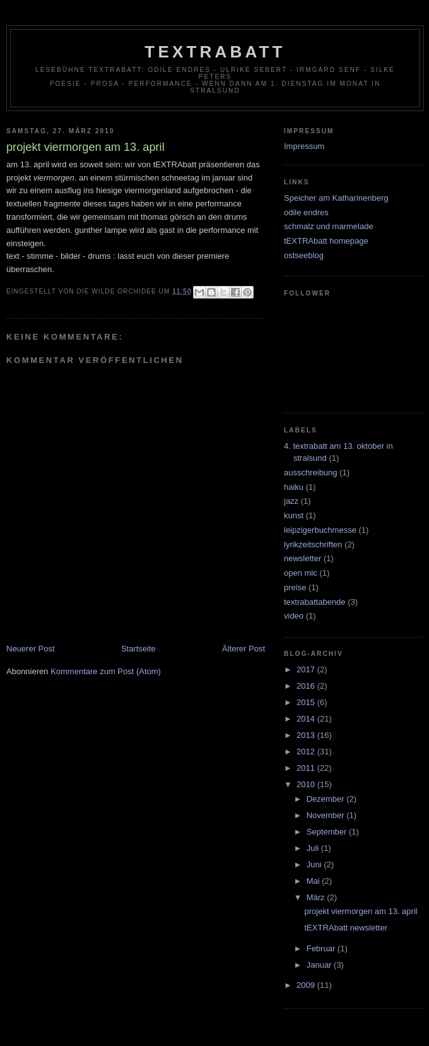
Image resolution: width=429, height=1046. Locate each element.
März (317, 897)
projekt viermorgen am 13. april (360, 911)
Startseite (138, 648)
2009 (307, 985)
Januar (320, 965)
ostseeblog (304, 255)
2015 (307, 702)
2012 (307, 751)
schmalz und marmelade (328, 226)
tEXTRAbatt (214, 51)
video (293, 616)
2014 (307, 718)
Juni (315, 864)
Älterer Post (243, 648)
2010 (307, 784)
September (328, 831)
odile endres (306, 212)
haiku (293, 487)
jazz (291, 501)
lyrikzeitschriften (313, 544)
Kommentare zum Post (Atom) (105, 671)
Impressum (304, 146)
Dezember (327, 799)
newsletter (302, 558)
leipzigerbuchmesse (320, 530)
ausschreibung (311, 472)
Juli (314, 848)
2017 (307, 669)
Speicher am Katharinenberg (336, 198)
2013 (307, 735)
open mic (300, 573)
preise (295, 587)
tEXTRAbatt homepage (326, 241)
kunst (293, 515)
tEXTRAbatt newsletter (345, 927)
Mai (314, 881)
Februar (322, 948)
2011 (307, 768)
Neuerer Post (30, 648)
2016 (307, 686)
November (327, 815)
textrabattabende (315, 602)
